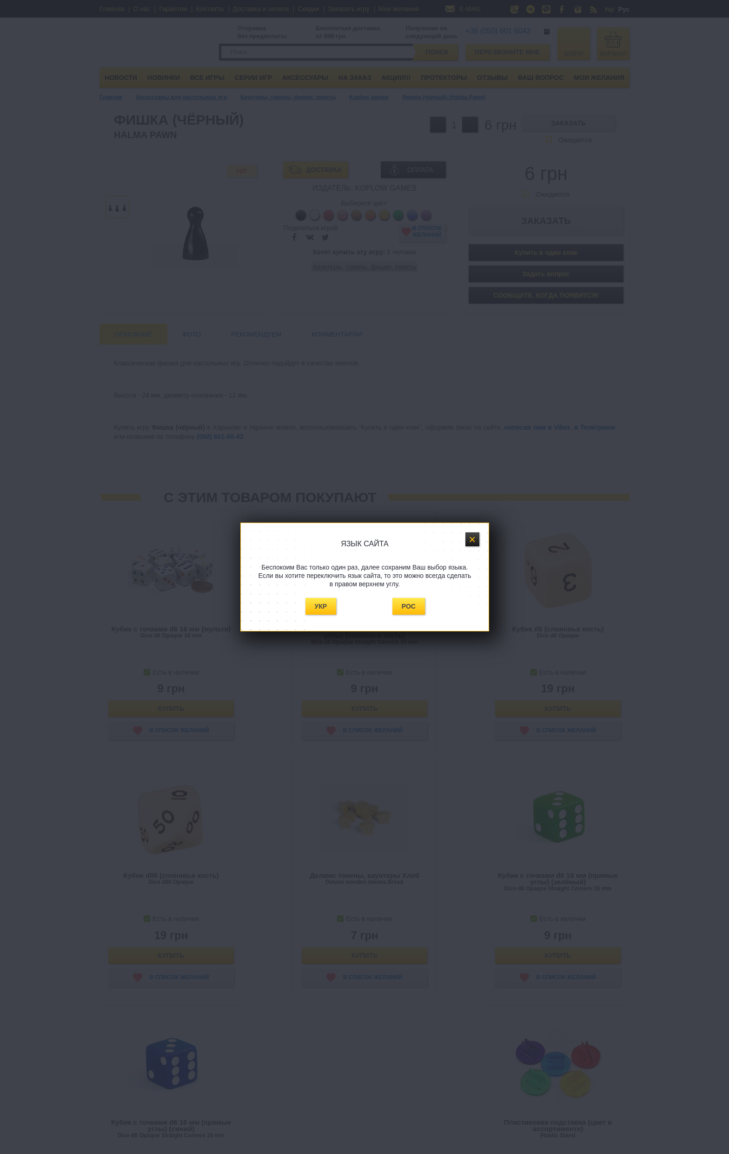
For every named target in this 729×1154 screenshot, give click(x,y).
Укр (321, 606)
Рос (409, 606)
